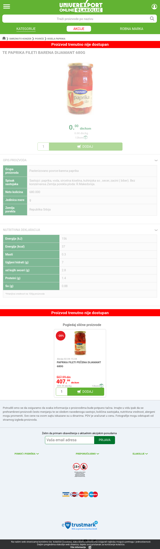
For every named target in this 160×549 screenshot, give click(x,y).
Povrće (39, 38)
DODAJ (87, 147)
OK (90, 547)
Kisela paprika (56, 38)
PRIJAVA (104, 440)
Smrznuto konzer (20, 38)
